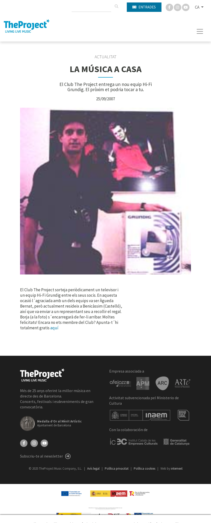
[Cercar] (116, 6)
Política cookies (145, 468)
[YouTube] (44, 442)
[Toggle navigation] (200, 31)
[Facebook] (170, 7)
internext (177, 468)
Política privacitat (117, 468)
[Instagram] (178, 7)
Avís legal (93, 468)
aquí (54, 328)
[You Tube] (185, 7)
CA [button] (197, 7)
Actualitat (105, 57)
